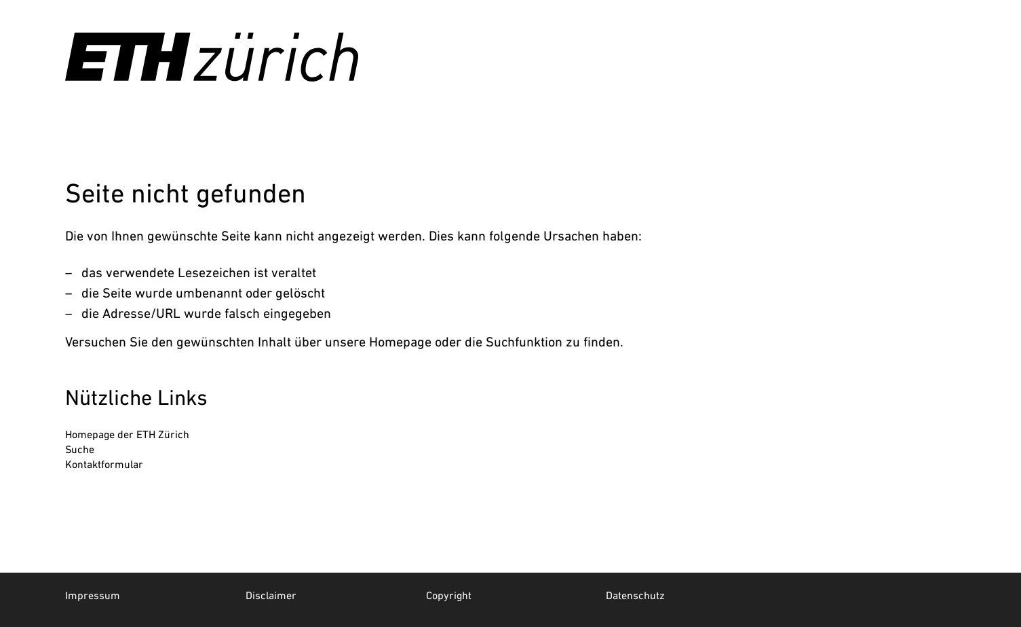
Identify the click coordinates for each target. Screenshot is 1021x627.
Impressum (92, 595)
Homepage (400, 341)
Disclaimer (271, 595)
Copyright (448, 595)
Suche (79, 449)
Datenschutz (635, 595)
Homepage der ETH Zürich (127, 434)
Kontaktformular (104, 464)
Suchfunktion (524, 341)
